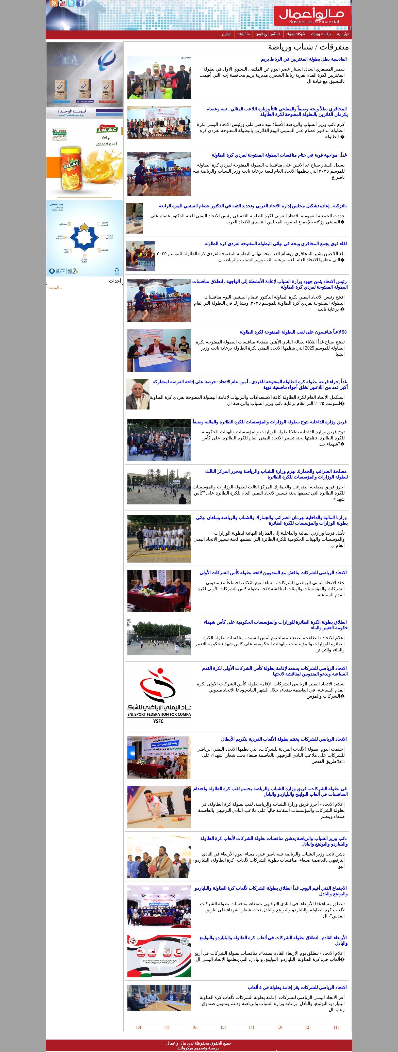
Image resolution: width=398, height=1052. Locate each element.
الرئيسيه (343, 34)
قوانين (226, 34)
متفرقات (244, 34)
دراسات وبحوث (321, 34)
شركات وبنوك (295, 34)
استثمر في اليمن (268, 34)
